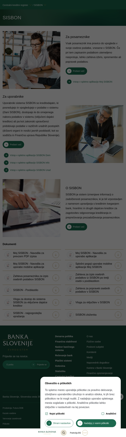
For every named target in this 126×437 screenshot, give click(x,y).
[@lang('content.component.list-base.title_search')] (64, 433)
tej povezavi (82, 407)
